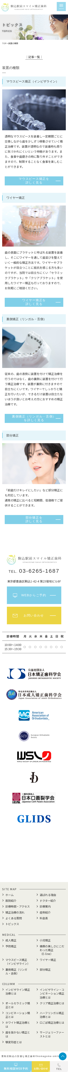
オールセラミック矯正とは (17, 1005)
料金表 (44, 918)
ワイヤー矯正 (48, 960)
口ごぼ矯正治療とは (52, 1022)
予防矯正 (10, 946)
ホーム (9, 895)
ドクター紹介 (48, 900)
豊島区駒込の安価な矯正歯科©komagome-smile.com (34, 1056)
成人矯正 (10, 940)
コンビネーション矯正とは (17, 1015)
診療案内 (45, 906)
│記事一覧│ (34, 57)
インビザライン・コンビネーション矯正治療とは (52, 993)
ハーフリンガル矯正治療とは (52, 1015)
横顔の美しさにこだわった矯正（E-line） (52, 950)
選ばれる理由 (48, 895)
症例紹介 (45, 912)
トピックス (12, 924)
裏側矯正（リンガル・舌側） (16, 971)
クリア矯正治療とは (52, 1003)
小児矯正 (45, 940)
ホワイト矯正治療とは (17, 1024)
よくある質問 (13, 918)
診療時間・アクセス (17, 906)
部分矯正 (45, 969)
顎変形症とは (13, 1042)
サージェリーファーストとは (52, 1034)
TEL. (34, 571)
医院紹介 (10, 900)
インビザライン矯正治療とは (17, 991)
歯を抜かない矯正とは (17, 1034)
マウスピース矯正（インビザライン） (17, 961)
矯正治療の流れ (14, 912)
